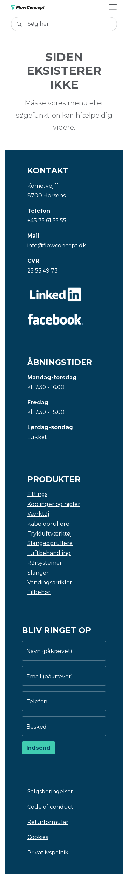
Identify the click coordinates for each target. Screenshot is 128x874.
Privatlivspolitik (47, 852)
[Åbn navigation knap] (113, 7)
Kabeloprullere (48, 524)
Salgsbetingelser (50, 791)
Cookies (37, 837)
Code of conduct (50, 807)
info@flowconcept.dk (56, 245)
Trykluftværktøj (49, 533)
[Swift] (28, 7)
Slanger (38, 573)
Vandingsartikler (49, 582)
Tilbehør (39, 592)
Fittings (37, 494)
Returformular (47, 822)
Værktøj (38, 514)
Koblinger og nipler (53, 504)
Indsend (38, 748)
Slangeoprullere (50, 543)
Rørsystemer (44, 563)
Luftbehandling (49, 553)
